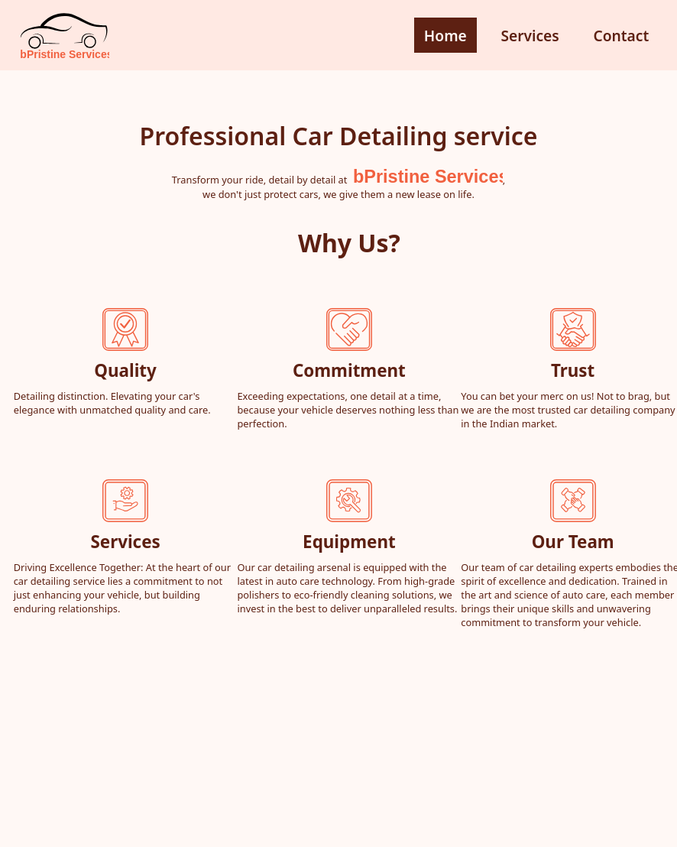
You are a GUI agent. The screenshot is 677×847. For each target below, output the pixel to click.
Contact (621, 35)
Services (529, 35)
